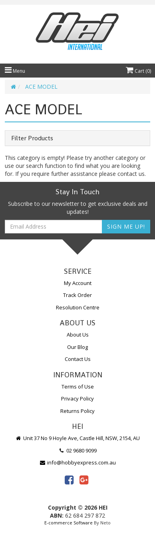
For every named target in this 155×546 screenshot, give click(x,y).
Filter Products (32, 138)
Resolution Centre (77, 307)
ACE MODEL (41, 86)
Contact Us (78, 359)
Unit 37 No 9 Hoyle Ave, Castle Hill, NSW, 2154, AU (77, 438)
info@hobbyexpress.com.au (77, 462)
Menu (15, 71)
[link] (69, 479)
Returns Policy (77, 410)
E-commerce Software (68, 523)
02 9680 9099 (77, 450)
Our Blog (77, 347)
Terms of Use (78, 386)
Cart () (138, 71)
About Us (78, 334)
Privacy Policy (77, 398)
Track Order (77, 295)
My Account (77, 283)
